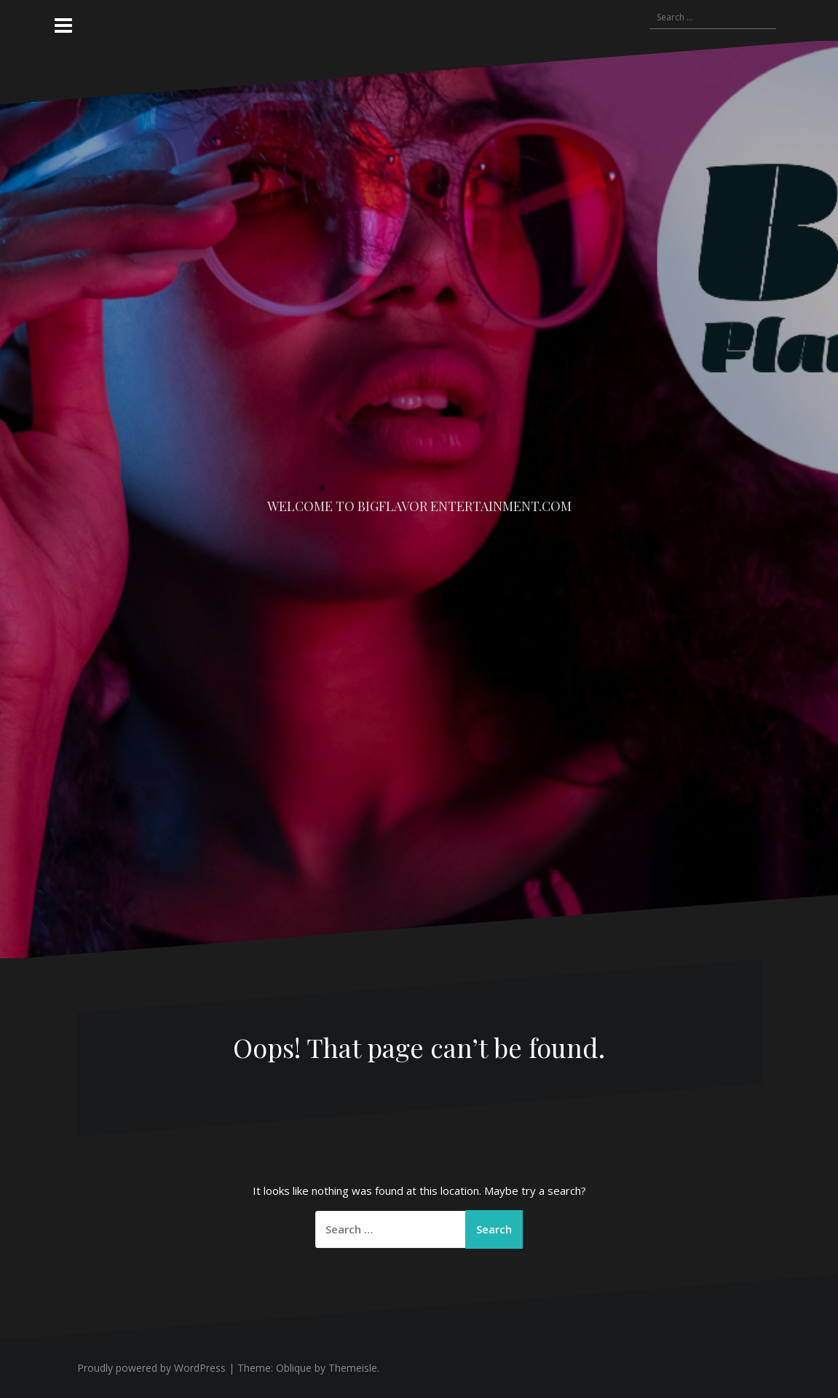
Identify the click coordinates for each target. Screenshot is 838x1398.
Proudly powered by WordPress (151, 1368)
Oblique (294, 1368)
